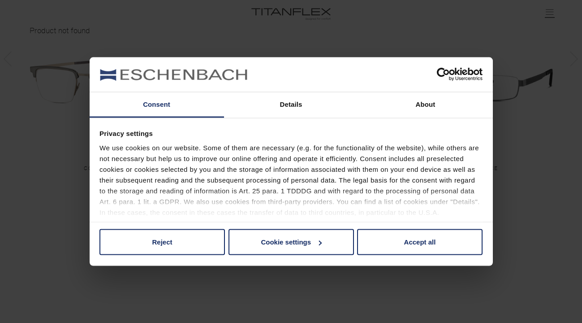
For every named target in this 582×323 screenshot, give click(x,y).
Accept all (420, 242)
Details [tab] (291, 104)
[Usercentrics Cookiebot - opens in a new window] (443, 74)
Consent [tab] (156, 104)
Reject (162, 242)
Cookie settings (291, 242)
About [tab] (425, 104)
